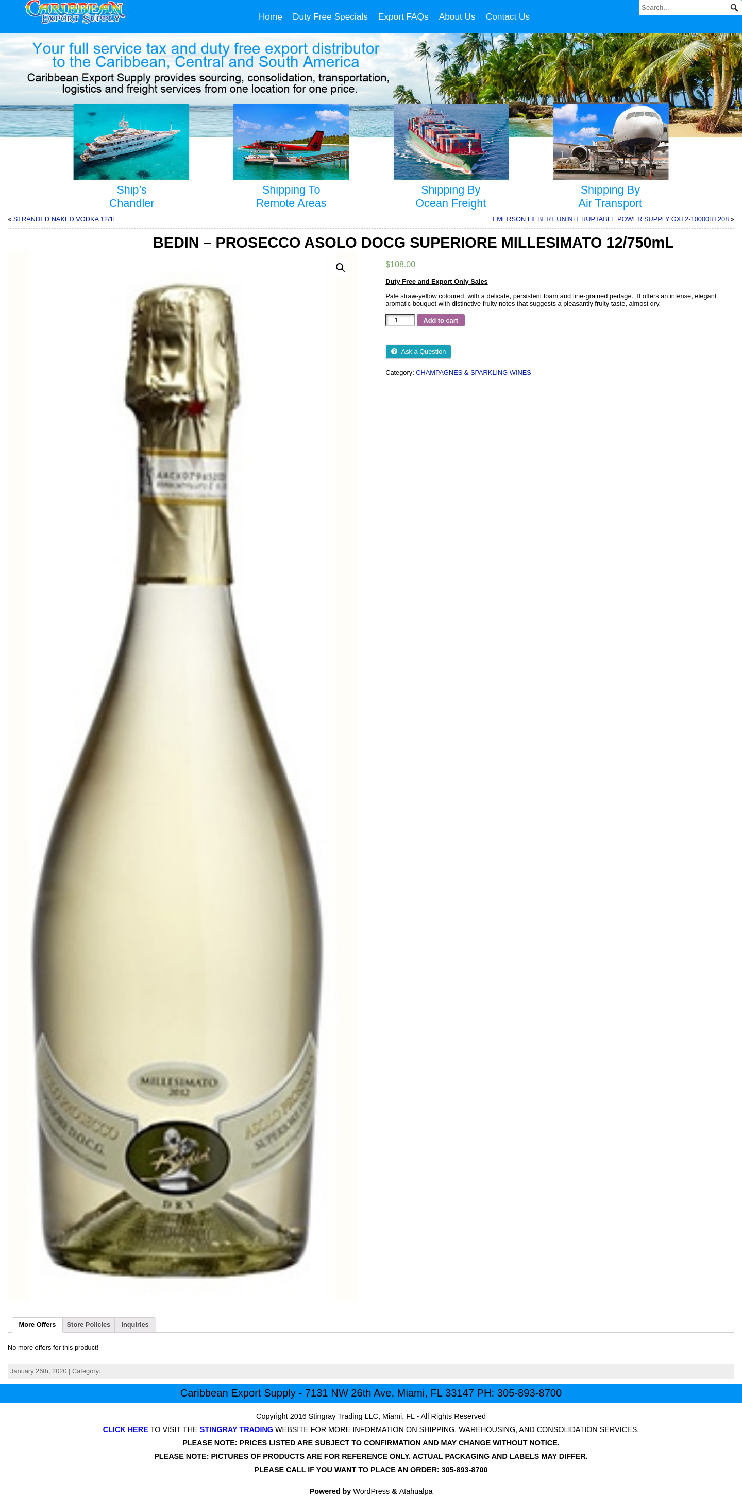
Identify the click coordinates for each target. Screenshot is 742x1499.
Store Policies (89, 1325)
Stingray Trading (336, 1416)
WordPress (371, 1491)
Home (270, 16)
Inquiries (134, 1325)
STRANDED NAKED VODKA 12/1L (65, 219)
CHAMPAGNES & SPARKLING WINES (473, 372)
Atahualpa (416, 1491)
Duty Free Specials (330, 16)
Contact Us (508, 16)
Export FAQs (403, 16)
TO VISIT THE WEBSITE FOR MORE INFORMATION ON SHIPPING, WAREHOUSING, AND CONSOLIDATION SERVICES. (371, 1429)
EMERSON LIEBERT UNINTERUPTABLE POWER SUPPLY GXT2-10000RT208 (611, 219)
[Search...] (690, 7)
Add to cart (440, 320)
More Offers (37, 1325)
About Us (457, 16)
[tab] (37, 1325)
